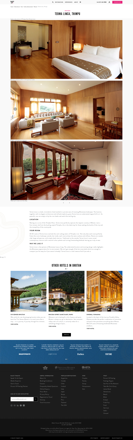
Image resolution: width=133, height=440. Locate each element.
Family (84, 381)
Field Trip (106, 402)
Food (104, 405)
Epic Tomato (94, 438)
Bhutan (35, 6)
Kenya (63, 394)
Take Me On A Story (109, 386)
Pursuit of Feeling (109, 378)
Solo (83, 389)
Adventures (107, 392)
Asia (22, 6)
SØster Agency (105, 438)
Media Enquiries (16, 381)
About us (43, 378)
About (76, 2)
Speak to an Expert (17, 378)
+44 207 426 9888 (101, 2)
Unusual (105, 413)
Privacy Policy (44, 394)
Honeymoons (86, 386)
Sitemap (42, 400)
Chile (62, 384)
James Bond (107, 389)
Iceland (63, 386)
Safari (105, 411)
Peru (62, 400)
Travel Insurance (45, 402)
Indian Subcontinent (28, 6)
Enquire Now (117, 2)
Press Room (43, 392)
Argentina (64, 378)
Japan (63, 392)
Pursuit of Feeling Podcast (19, 386)
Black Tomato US (117, 438)
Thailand (63, 402)
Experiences (68, 2)
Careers (42, 384)
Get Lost (106, 408)
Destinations (59, 2)
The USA (64, 405)
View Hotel (14, 324)
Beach (105, 394)
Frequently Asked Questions (49, 386)
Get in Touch (15, 384)
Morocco (64, 397)
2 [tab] (67, 359)
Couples (84, 378)
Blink (105, 397)
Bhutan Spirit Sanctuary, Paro (61, 315)
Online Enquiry (45, 389)
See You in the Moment (110, 384)
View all (66, 335)
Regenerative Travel (46, 397)
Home (12, 6)
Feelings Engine (108, 381)
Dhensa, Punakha (93, 315)
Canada (63, 381)
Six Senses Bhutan (18, 315)
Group (84, 384)
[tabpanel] (27, 299)
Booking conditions (46, 381)
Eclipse (105, 400)
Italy (62, 389)
